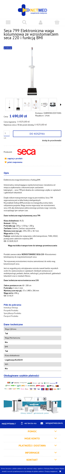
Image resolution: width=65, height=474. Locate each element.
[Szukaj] (24, 22)
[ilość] (7, 133)
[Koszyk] (57, 22)
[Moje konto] (40, 22)
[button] (8, 22)
